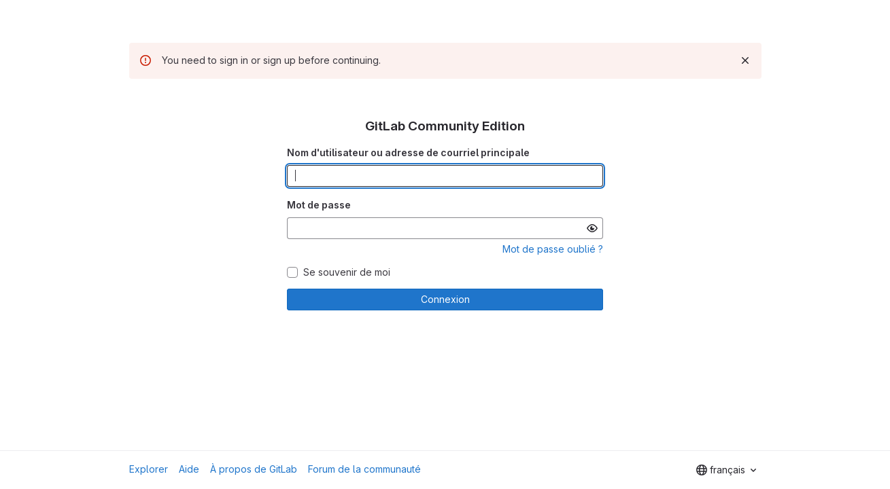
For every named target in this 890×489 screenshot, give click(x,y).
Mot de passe (319, 205)
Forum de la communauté (364, 469)
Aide (189, 469)
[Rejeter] (745, 60)
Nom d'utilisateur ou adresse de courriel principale (408, 152)
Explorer (148, 469)
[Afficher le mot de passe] (592, 228)
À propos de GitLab (253, 469)
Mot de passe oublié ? (552, 249)
